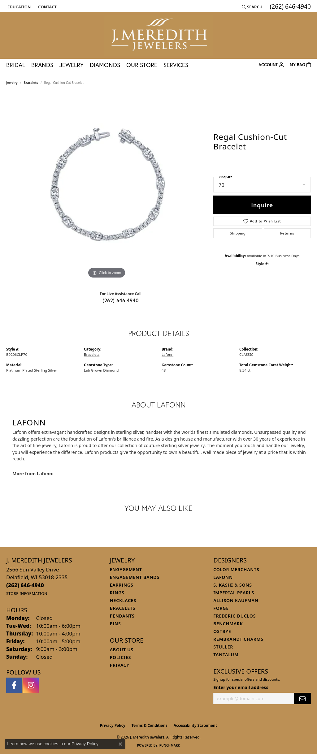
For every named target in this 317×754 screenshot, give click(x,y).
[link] (46, 7)
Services (175, 65)
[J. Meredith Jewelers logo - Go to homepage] (158, 35)
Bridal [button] (15, 65)
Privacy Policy (112, 725)
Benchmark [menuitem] (228, 624)
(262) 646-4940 (120, 300)
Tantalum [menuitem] (225, 654)
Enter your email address (240, 687)
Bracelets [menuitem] (122, 608)
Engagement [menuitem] (126, 569)
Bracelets (31, 82)
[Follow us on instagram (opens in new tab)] (31, 685)
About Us (121, 650)
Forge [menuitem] (221, 608)
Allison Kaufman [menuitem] (235, 600)
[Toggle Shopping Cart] (300, 65)
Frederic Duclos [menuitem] (234, 616)
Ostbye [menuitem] (222, 631)
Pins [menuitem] (115, 624)
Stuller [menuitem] (223, 647)
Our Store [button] (141, 65)
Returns (287, 233)
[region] (107, 187)
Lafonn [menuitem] (223, 577)
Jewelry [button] (71, 65)
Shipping (237, 233)
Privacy (119, 665)
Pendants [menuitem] (122, 616)
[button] (18, 7)
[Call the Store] (25, 585)
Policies (120, 657)
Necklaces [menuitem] (123, 600)
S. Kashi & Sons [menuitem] (232, 585)
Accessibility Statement (195, 725)
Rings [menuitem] (117, 593)
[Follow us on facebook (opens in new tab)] (14, 685)
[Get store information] (26, 593)
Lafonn (167, 354)
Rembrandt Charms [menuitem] (238, 639)
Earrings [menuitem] (121, 585)
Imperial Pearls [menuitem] (233, 593)
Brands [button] (42, 65)
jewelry (12, 82)
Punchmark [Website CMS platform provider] (169, 745)
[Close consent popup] (120, 744)
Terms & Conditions (149, 725)
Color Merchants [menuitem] (236, 569)
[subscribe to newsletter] (302, 698)
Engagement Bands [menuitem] (134, 577)
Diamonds (105, 65)
